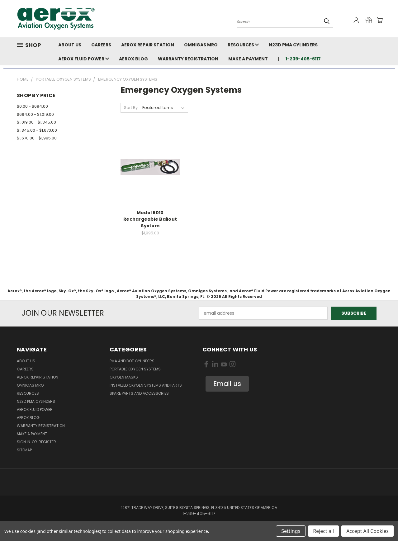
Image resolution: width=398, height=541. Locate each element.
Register (47, 442)
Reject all (323, 531)
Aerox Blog (133, 59)
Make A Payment (248, 59)
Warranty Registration (188, 59)
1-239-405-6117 (303, 59)
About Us (69, 45)
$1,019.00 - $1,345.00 (36, 122)
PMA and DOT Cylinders (132, 361)
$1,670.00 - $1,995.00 (37, 138)
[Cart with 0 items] (380, 20)
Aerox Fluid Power (83, 59)
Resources (243, 45)
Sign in (24, 442)
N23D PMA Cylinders (293, 45)
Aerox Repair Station (147, 45)
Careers (101, 45)
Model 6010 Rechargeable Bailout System (150, 219)
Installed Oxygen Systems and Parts (146, 385)
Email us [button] (227, 383)
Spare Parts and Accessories (139, 393)
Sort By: (131, 108)
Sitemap (24, 450)
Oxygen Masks (124, 377)
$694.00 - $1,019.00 (35, 114)
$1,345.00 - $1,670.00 (37, 130)
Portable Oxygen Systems (135, 369)
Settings (290, 531)
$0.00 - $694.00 (32, 106)
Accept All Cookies (367, 531)
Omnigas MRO (201, 45)
